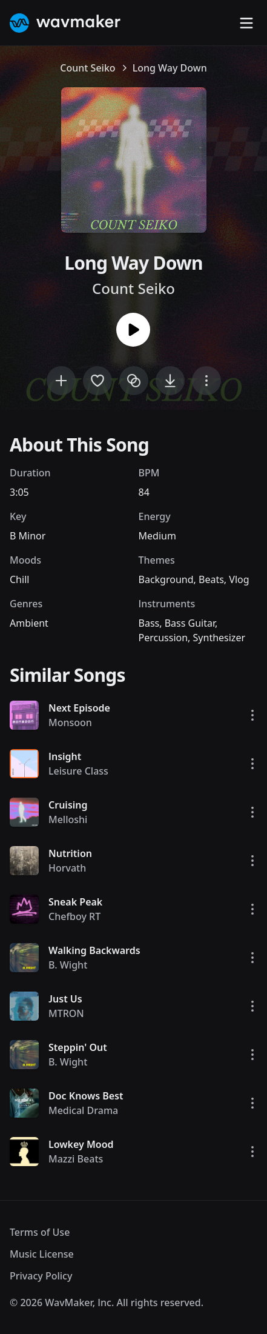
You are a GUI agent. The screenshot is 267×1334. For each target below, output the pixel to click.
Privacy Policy (41, 1275)
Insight (64, 756)
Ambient (29, 623)
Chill (19, 579)
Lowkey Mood (81, 1144)
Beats (211, 579)
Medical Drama (83, 1110)
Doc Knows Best (86, 1095)
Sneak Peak (75, 902)
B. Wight (67, 965)
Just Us (65, 999)
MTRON (66, 1013)
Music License (42, 1254)
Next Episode (79, 708)
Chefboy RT (74, 916)
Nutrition (70, 853)
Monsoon (70, 722)
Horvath (67, 868)
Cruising (68, 805)
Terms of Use (40, 1232)
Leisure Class (78, 771)
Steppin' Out (77, 1047)
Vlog (239, 579)
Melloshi (67, 819)
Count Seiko (87, 68)
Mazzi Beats (75, 1159)
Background (166, 579)
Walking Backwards (94, 950)
